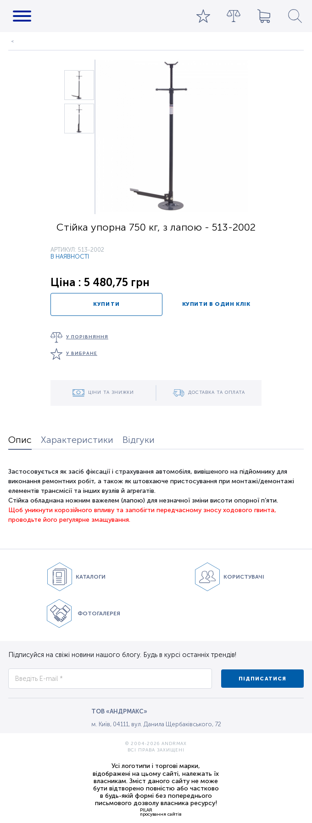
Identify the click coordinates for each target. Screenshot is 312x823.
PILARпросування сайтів (160, 812)
